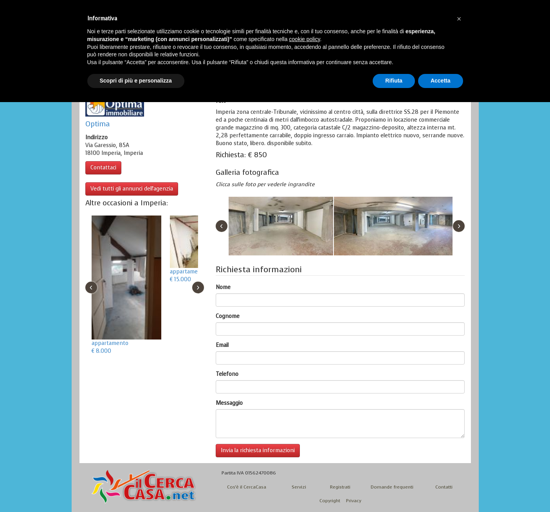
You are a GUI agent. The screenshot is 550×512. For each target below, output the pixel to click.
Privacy (353, 501)
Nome (223, 287)
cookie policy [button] (304, 39)
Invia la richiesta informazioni (258, 450)
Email (222, 345)
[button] (459, 19)
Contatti (444, 487)
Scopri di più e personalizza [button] (136, 80)
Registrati (340, 487)
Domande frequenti (392, 487)
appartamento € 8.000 (110, 347)
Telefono (227, 374)
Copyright (329, 501)
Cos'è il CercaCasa (246, 487)
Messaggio (229, 403)
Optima (97, 124)
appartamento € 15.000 (188, 275)
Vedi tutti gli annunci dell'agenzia (131, 188)
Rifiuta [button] (393, 80)
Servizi (299, 487)
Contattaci (103, 167)
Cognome (228, 316)
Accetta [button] (441, 80)
